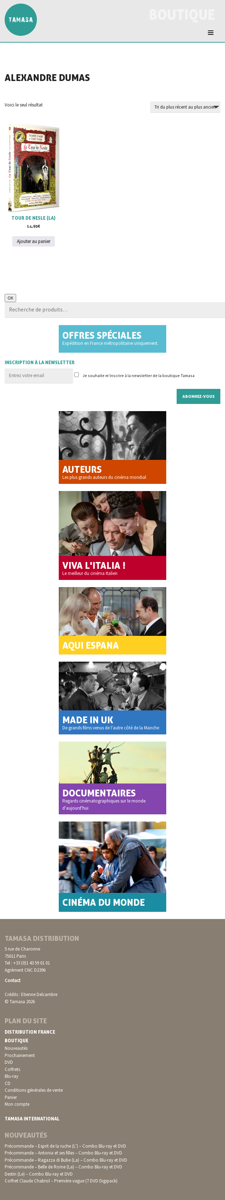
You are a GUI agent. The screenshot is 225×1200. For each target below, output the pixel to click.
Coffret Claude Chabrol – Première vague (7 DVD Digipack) (61, 1181)
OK (10, 298)
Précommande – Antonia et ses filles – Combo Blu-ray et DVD (63, 1153)
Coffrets (12, 1069)
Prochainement (20, 1055)
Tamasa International (32, 1119)
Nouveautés (16, 1048)
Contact (12, 980)
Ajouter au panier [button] (33, 241)
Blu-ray (11, 1076)
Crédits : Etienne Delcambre (31, 994)
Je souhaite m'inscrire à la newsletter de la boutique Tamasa (134, 375)
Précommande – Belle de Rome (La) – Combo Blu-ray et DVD (63, 1167)
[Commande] (185, 107)
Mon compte (17, 1104)
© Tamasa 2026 (20, 1002)
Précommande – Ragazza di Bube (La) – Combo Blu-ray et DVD (66, 1160)
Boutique (16, 1040)
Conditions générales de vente (34, 1090)
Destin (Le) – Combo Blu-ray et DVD (39, 1174)
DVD (9, 1062)
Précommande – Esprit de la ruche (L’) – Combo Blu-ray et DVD (65, 1146)
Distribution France (30, 1032)
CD (7, 1083)
